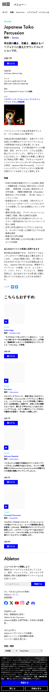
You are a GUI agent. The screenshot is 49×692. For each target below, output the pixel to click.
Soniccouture (14, 392)
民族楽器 (21, 102)
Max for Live (20, 12)
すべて (5, 12)
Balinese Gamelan (11, 456)
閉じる (12, 688)
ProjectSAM (14, 518)
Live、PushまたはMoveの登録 (16, 591)
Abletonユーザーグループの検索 (18, 633)
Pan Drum (8, 389)
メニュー (19, 4)
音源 (12, 12)
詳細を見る (36, 688)
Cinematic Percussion (12, 515)
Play (6, 321)
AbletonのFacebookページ (12, 286)
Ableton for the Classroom (14, 617)
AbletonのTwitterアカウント (16, 286)
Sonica (15, 37)
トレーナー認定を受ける (15, 639)
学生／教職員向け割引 (14, 614)
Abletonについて (11, 594)
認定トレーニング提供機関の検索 (19, 636)
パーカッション (23, 99)
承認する (24, 682)
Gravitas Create (15, 333)
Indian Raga (9, 330)
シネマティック (10, 99)
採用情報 (8, 597)
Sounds (6, 327)
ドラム (14, 102)
